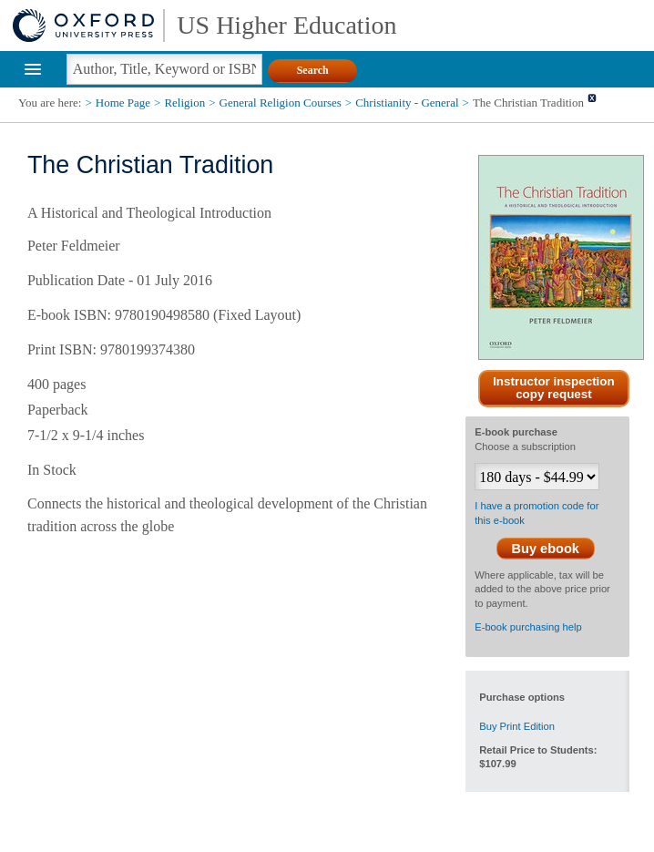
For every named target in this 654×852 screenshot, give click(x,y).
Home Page (123, 102)
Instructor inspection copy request (554, 388)
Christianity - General (406, 102)
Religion (184, 102)
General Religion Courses (281, 102)
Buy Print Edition (517, 726)
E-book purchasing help (528, 626)
